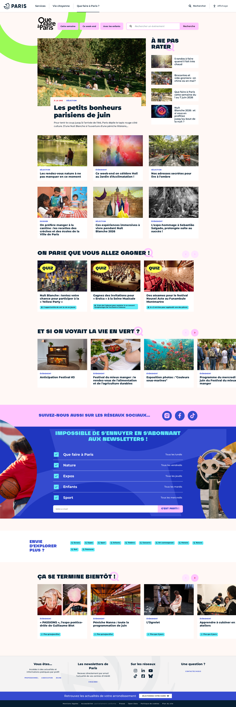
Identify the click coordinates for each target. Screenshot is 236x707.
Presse (122, 704)
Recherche (189, 26)
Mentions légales (70, 704)
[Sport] (63, 498)
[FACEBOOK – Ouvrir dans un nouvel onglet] (180, 416)
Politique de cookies (150, 704)
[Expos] (64, 476)
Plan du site (167, 704)
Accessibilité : (98, 704)
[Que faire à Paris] (73, 454)
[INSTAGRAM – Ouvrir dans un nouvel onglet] (167, 416)
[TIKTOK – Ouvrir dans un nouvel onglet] (192, 416)
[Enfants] (65, 487)
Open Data (133, 704)
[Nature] (65, 465)
